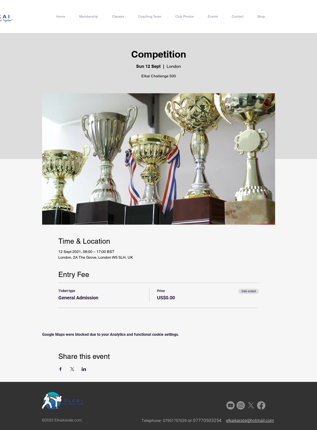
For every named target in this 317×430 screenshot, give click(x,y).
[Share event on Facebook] (60, 369)
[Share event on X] (72, 369)
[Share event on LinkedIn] (84, 369)
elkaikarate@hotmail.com (250, 420)
